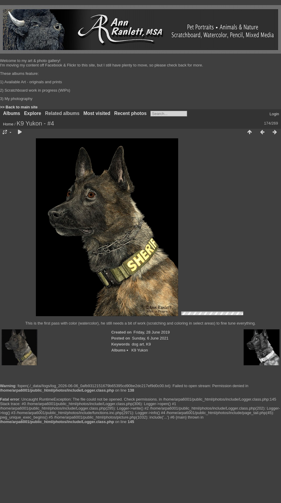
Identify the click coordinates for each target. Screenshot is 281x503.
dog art (138, 344)
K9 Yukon (139, 350)
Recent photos (130, 113)
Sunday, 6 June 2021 (150, 338)
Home (8, 124)
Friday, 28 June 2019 (152, 332)
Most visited (96, 113)
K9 (148, 344)
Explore (32, 113)
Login (274, 114)
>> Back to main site (19, 107)
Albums (11, 113)
